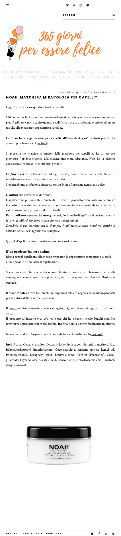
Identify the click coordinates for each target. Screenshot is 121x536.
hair (39, 533)
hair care (53, 533)
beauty (11, 533)
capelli (26, 533)
